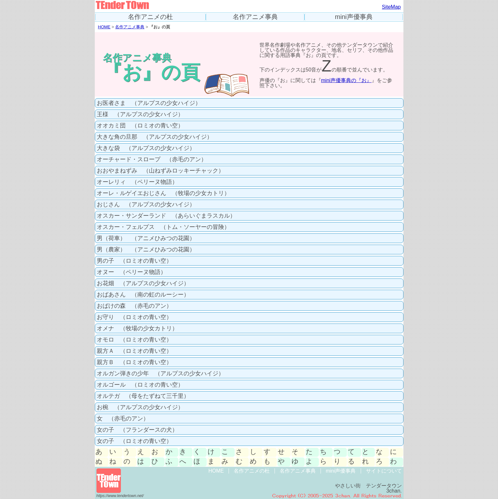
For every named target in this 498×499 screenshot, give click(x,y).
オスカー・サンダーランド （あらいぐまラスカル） (166, 216)
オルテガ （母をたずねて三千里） (143, 396)
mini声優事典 (354, 17)
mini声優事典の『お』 (346, 80)
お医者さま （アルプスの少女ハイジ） (149, 103)
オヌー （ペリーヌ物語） (131, 272)
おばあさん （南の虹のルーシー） (143, 294)
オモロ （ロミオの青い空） (134, 340)
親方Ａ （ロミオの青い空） (134, 351)
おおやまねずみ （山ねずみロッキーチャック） (160, 171)
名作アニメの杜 (150, 17)
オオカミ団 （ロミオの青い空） (140, 125)
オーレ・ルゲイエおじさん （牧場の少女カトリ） (163, 193)
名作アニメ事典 (255, 17)
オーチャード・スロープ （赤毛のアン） (152, 159)
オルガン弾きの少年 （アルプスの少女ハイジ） (160, 373)
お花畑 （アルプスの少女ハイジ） (143, 283)
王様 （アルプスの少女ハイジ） (140, 114)
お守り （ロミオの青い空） (134, 317)
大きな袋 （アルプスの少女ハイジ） (146, 148)
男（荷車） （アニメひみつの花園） (146, 238)
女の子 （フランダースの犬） (137, 430)
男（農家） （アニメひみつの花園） (146, 249)
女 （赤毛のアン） (123, 418)
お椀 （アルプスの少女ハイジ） (140, 407)
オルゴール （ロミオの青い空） (140, 385)
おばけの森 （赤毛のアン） (134, 306)
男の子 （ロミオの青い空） (134, 261)
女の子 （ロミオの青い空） (134, 441)
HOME (104, 26)
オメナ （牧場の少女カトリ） (137, 328)
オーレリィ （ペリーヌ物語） (137, 182)
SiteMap (391, 7)
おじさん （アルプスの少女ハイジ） (146, 204)
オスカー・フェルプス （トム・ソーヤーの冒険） (163, 227)
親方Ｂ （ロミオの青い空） (134, 362)
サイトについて (384, 471)
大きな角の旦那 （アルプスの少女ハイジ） (155, 137)
